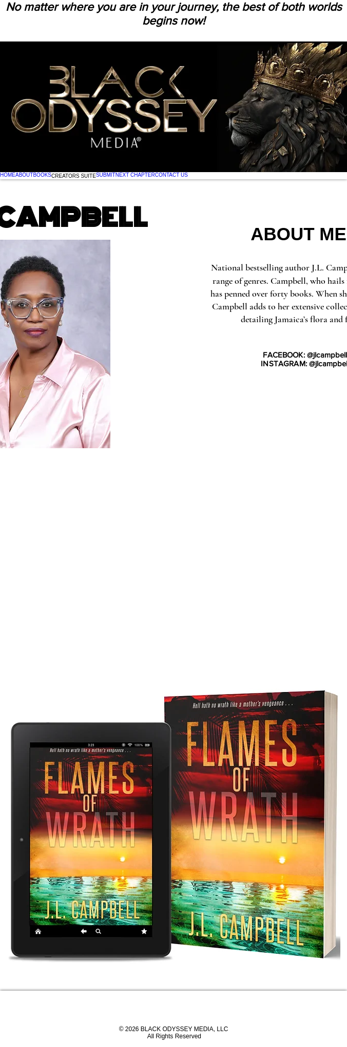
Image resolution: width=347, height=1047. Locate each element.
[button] (73, 175)
